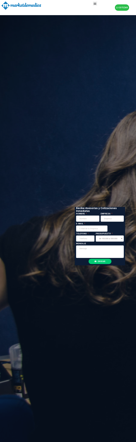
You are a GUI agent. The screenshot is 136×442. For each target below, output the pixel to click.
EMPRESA (106, 213)
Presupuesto (103, 233)
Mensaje (81, 243)
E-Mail (80, 223)
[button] (95, 3)
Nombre (80, 213)
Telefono (81, 233)
